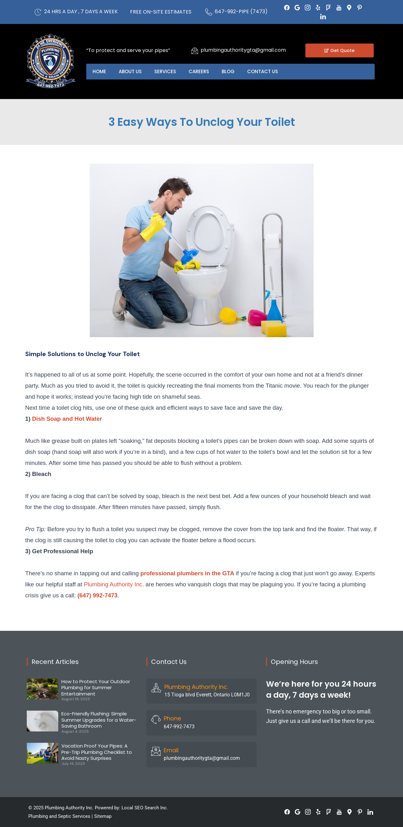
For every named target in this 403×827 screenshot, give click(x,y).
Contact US (262, 71)
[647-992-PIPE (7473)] (208, 12)
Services (165, 71)
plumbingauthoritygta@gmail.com (243, 50)
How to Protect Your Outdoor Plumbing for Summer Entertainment (95, 687)
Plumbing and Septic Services (59, 816)
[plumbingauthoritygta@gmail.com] (194, 50)
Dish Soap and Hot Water (67, 418)
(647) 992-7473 (97, 595)
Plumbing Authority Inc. (114, 584)
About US (130, 71)
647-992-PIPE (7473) (241, 11)
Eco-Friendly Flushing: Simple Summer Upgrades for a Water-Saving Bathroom (98, 719)
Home (99, 71)
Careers (199, 71)
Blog (228, 71)
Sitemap (102, 816)
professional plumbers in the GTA (187, 573)
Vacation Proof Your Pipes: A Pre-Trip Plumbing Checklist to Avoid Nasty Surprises (96, 751)
